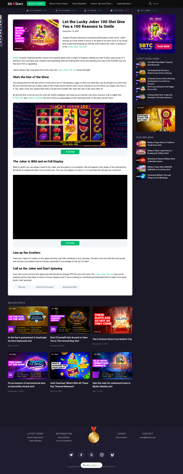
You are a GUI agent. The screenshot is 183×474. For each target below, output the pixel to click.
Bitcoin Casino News (59, 4)
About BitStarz (64, 437)
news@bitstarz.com (148, 437)
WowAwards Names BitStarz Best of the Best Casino (161, 160)
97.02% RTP (18, 98)
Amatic (16, 58)
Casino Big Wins (79, 4)
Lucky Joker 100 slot (77, 47)
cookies (93, 465)
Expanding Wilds (70, 287)
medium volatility (35, 98)
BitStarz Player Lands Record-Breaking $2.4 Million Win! (160, 152)
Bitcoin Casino (121, 437)
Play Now (70, 152)
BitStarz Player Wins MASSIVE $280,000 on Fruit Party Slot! (160, 168)
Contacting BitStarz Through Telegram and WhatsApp (159, 176)
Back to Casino (36, 4)
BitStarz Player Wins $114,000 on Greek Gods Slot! (161, 143)
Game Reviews (123, 4)
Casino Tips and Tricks (101, 4)
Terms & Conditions (64, 441)
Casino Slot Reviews (45, 287)
